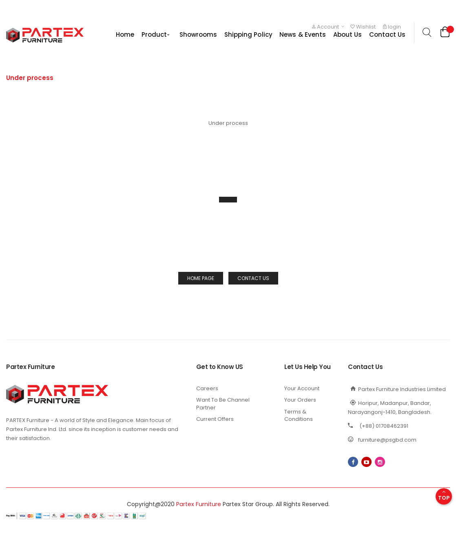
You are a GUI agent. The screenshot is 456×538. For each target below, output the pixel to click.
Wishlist (363, 27)
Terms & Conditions (298, 415)
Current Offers (215, 419)
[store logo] (45, 35)
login (392, 27)
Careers (207, 388)
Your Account (301, 388)
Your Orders (300, 400)
